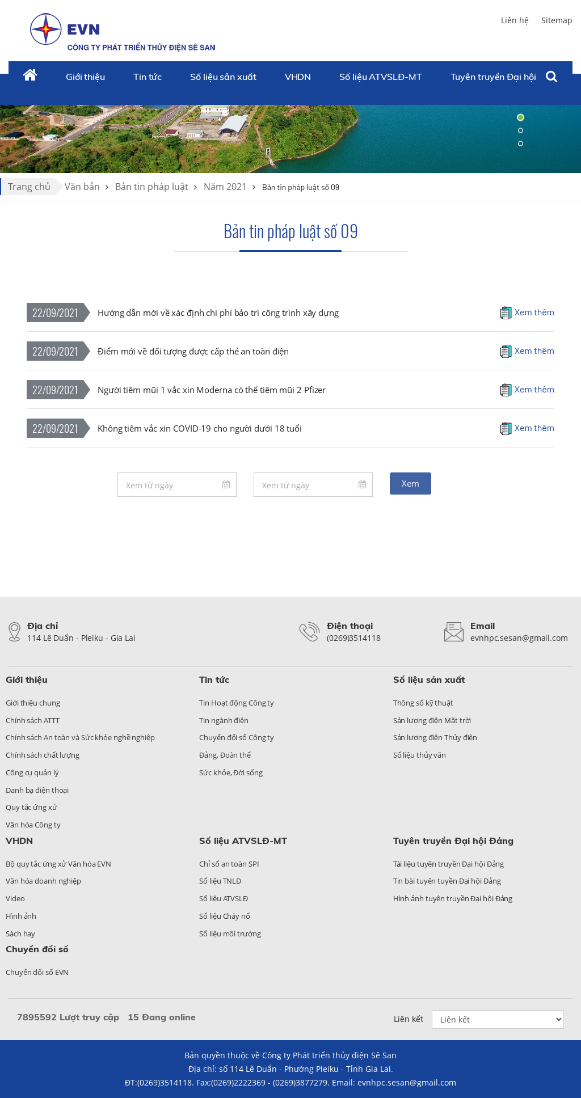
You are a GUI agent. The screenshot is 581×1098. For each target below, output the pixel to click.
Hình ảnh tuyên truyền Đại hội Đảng (453, 898)
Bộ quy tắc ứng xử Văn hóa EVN (58, 864)
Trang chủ (29, 186)
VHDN (298, 76)
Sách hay (20, 933)
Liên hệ (515, 20)
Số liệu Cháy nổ (224, 916)
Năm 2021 (225, 186)
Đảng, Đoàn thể (225, 755)
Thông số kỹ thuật (423, 703)
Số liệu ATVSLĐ (223, 898)
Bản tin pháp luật (151, 186)
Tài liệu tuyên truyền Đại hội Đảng (448, 864)
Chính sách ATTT (33, 720)
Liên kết (408, 1018)
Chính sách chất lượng (42, 755)
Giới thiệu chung (33, 703)
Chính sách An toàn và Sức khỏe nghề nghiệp (80, 737)
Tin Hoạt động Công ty (236, 703)
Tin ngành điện (224, 720)
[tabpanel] (290, 130)
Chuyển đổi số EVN (37, 972)
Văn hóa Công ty (33, 825)
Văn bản (82, 186)
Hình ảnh (21, 916)
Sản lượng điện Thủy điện (435, 737)
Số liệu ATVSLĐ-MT (380, 76)
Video (15, 898)
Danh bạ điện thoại (37, 790)
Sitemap (556, 20)
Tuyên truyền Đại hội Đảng (506, 76)
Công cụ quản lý (32, 772)
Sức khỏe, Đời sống (230, 772)
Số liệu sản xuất (223, 76)
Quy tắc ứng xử (31, 807)
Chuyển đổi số (37, 949)
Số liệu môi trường (229, 933)
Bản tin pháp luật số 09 (291, 230)
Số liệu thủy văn (419, 755)
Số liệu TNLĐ (220, 881)
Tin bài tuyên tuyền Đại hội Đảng (447, 881)
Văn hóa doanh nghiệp (43, 881)
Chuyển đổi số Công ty (236, 737)
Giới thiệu (85, 76)
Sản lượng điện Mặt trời (432, 720)
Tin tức (147, 76)
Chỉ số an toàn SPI (229, 864)
